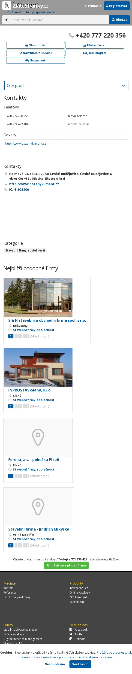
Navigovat (35, 60)
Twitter (76, 634)
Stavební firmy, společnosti (25, 250)
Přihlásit (93, 6)
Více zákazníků (12, 643)
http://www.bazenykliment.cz (25, 143)
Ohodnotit (35, 45)
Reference (10, 593)
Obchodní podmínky (16, 597)
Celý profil (15, 85)
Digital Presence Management (22, 639)
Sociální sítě (77, 602)
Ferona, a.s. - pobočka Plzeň (33, 459)
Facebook (78, 630)
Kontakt (8, 588)
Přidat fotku (95, 45)
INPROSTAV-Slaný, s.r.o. (29, 390)
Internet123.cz (78, 588)
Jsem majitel (94, 53)
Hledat (119, 19)
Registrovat (116, 6)
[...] (59, 19)
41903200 (21, 189)
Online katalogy (79, 593)
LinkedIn (77, 639)
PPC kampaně (78, 597)
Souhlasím (80, 664)
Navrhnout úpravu (35, 53)
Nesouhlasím (55, 664)
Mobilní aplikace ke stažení (20, 630)
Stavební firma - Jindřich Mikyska (38, 529)
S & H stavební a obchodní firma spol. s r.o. (47, 320)
